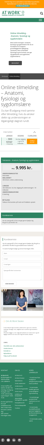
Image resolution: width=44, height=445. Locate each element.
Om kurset (15, 63)
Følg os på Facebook (10, 356)
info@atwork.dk (6, 405)
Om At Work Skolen (15, 321)
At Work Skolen (19, 378)
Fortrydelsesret (19, 403)
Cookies (17, 408)
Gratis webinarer (20, 383)
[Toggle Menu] (40, 20)
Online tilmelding (14, 76)
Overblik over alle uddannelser (14, 346)
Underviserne (8, 348)
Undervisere (19, 386)
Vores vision (19, 391)
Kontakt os (7, 351)
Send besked (9, 284)
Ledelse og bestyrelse (18, 395)
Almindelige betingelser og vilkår (21, 399)
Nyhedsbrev (8, 353)
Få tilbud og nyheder (23, 6)
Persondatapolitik (20, 405)
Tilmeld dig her (32, 141)
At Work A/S (18, 375)
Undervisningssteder (21, 389)
